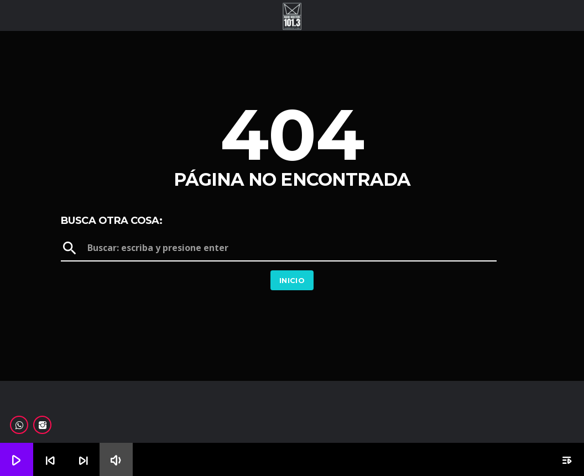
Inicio (292, 280)
